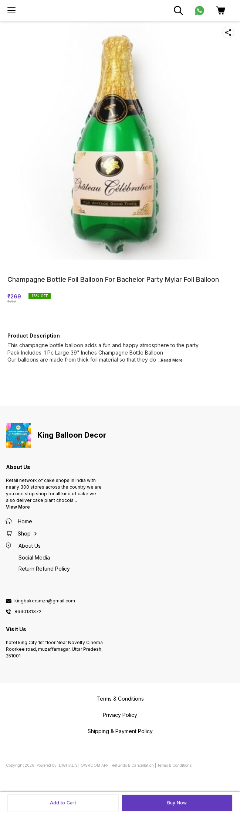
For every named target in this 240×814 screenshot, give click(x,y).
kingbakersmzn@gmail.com (44, 600)
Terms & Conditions (174, 765)
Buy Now (177, 803)
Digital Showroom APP (83, 765)
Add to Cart (63, 803)
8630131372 (27, 611)
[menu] (11, 10)
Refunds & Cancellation (133, 765)
